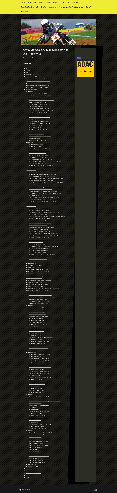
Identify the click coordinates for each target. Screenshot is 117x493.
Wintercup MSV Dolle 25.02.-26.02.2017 (37, 428)
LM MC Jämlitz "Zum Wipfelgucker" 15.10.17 (39, 396)
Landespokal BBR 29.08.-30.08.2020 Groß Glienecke (40, 295)
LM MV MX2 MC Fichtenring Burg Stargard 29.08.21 (38, 276)
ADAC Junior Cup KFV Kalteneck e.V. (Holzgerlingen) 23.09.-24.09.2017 (45, 401)
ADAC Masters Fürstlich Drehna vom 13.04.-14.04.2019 (41, 337)
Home (27, 68)
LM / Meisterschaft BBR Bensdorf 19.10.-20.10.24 (39, 144)
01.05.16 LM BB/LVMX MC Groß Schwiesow (39, 456)
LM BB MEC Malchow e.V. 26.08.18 (37, 365)
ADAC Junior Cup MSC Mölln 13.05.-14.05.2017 (39, 411)
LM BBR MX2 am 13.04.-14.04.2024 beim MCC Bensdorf (41, 165)
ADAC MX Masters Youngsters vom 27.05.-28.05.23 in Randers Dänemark (45, 193)
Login (96, 489)
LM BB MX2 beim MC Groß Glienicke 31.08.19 (39, 309)
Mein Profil (28, 70)
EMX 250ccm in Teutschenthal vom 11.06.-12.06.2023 (40, 189)
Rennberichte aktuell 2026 (31, 76)
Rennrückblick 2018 (31, 352)
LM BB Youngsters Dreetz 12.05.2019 (37, 329)
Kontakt (27, 475)
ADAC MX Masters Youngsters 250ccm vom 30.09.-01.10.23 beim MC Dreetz (45, 172)
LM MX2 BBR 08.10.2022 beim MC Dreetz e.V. (39, 210)
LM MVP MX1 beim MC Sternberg (36, 195)
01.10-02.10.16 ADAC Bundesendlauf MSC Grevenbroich (41, 434)
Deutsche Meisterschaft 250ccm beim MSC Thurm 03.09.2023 (42, 180)
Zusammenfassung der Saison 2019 (36, 307)
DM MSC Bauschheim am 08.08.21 (34, 282)
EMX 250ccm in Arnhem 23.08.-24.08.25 (37, 102)
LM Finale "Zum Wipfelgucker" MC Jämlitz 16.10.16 (40, 432)
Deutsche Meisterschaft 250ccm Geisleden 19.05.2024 (40, 159)
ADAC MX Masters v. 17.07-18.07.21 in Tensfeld (37, 284)
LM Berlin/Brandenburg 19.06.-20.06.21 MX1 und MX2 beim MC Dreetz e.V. (44, 288)
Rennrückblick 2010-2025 (31, 89)
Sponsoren (28, 470)
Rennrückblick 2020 (31, 292)
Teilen (79, 58)
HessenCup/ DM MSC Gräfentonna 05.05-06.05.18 (40, 377)
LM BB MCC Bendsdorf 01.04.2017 (36, 426)
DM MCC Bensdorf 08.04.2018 (35, 388)
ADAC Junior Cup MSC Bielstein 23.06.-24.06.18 (39, 371)
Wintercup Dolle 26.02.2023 (35, 203)
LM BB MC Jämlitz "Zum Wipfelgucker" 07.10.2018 (40, 354)
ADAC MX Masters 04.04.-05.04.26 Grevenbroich (38, 83)
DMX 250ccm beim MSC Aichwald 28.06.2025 (39, 112)
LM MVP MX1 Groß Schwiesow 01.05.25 (38, 129)
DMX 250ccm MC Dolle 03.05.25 (36, 127)
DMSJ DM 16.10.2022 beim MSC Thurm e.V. (38, 208)
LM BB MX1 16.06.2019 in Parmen (36, 320)
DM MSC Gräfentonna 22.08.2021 (34, 278)
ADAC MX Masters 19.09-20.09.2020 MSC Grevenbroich (41, 297)
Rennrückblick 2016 (31, 430)
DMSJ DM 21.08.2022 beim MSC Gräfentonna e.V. (40, 223)
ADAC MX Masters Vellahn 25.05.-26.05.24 (38, 157)
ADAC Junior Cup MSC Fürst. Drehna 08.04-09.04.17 (40, 424)
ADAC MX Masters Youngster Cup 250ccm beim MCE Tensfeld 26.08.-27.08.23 (46, 182)
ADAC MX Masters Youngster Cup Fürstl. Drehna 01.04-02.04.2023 (43, 201)
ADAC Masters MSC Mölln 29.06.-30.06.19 (38, 316)
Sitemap (28, 489)
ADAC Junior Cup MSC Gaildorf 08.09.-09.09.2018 (40, 360)
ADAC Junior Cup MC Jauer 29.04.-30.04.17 (38, 418)
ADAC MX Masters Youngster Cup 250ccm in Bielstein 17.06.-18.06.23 (44, 187)
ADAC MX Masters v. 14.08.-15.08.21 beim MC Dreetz (39, 280)
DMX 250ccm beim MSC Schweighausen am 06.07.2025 (41, 110)
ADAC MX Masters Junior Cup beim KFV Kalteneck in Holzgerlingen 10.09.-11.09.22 (47, 216)
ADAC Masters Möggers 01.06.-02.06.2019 (38, 322)
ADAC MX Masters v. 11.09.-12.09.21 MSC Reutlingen (39, 271)
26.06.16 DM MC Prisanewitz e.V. (36, 447)
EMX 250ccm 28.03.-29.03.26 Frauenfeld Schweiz (38, 85)
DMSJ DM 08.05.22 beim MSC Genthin (37, 252)
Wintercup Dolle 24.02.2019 (35, 350)
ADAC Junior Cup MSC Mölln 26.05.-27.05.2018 (39, 373)
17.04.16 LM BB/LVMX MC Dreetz (36, 458)
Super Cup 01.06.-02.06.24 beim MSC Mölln (38, 155)
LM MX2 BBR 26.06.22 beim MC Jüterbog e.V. (39, 237)
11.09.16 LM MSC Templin (35, 439)
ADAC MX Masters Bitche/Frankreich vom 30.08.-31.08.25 (41, 100)
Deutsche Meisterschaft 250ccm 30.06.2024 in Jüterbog (40, 148)
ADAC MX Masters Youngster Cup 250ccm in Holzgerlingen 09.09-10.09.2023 (46, 178)
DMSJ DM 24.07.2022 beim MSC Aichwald (38, 229)
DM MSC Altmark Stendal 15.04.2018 (37, 384)
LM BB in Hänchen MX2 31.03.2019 (37, 343)
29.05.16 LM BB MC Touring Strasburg (37, 451)
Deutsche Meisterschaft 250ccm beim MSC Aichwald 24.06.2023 (43, 184)
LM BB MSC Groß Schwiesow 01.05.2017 (38, 415)
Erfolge (27, 468)
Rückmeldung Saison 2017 (34, 407)
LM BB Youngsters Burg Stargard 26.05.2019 (38, 324)
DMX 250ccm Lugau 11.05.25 (35, 125)
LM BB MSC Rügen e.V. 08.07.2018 (36, 369)
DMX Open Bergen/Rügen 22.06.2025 (37, 114)
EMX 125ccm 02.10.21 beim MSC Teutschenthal (37, 269)
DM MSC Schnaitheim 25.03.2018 (36, 392)
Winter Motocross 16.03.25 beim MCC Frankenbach (40, 136)
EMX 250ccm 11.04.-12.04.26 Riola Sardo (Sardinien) (38, 81)
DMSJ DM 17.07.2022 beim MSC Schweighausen (39, 231)
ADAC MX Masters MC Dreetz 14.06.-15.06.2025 (39, 117)
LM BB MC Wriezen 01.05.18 (35, 379)
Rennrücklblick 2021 (31, 263)
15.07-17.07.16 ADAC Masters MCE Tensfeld (38, 445)
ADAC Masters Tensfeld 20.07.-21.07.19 (37, 314)
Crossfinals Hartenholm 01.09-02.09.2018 (38, 362)
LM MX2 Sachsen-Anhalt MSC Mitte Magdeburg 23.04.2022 (42, 254)
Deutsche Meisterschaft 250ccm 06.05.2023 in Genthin (40, 199)
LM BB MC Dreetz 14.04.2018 (35, 386)
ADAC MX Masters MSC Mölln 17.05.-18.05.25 (39, 123)
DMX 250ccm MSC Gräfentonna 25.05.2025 (38, 121)
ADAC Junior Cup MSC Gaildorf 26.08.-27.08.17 (39, 405)
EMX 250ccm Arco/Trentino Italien (36, 134)
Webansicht (95, 490)
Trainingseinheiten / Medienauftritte (33, 473)
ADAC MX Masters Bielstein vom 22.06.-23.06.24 (39, 151)
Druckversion (23, 489)
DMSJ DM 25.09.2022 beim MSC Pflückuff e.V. (39, 214)
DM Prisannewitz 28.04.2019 (35, 335)
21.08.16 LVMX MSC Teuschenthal (36, 443)
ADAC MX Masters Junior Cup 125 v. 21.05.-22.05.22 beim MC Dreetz (44, 246)
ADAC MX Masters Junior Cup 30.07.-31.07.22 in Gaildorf (41, 227)
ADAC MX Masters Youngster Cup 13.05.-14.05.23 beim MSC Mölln (44, 197)
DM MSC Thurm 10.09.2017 (35, 403)
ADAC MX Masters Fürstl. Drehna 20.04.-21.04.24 (40, 167)
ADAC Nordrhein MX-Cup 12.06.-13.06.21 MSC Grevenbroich (40, 290)
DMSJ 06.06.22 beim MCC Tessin (36, 242)
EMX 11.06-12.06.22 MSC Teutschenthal (37, 240)
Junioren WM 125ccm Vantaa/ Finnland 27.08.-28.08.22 (41, 220)
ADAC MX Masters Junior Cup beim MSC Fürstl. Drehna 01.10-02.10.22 (44, 212)
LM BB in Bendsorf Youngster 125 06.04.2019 (39, 341)
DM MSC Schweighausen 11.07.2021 (35, 286)
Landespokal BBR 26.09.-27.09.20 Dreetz (38, 299)
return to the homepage (40, 57)
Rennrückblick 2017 (31, 394)
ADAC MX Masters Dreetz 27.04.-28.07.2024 (38, 163)
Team (27, 72)
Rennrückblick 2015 (31, 464)
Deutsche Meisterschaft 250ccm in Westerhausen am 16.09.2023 (42, 176)
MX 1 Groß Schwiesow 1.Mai (35, 333)
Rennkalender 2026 (30, 74)
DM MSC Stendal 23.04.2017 (35, 420)
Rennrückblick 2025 (31, 91)
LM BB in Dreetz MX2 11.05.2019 (36, 331)
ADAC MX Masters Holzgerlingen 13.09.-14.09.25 (40, 95)
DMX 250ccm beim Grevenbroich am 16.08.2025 (39, 104)
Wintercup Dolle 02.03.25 (34, 138)
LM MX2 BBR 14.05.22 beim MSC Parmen (38, 250)
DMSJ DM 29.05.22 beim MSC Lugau (37, 244)
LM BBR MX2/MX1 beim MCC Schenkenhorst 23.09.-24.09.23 (42, 174)
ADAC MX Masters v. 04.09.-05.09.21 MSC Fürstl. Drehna (40, 273)
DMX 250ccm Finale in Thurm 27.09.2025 (38, 93)
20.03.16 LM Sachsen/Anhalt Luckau (37, 462)
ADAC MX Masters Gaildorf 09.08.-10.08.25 (38, 106)
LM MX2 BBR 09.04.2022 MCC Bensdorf (38, 261)
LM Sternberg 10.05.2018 (34, 375)
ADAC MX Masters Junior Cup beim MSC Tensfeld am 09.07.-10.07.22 (44, 233)
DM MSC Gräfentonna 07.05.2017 (36, 413)
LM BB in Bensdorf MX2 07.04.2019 (37, 339)
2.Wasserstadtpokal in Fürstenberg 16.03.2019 (38, 348)
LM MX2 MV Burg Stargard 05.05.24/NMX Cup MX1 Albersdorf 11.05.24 (45, 161)
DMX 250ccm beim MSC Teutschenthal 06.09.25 (39, 98)
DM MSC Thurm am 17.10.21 (33, 267)
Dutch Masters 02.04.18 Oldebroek (36, 390)
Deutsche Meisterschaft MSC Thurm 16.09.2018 (39, 358)
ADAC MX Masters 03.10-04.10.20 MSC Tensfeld (39, 301)
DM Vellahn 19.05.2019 (34, 326)
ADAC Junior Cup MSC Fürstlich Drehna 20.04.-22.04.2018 (42, 381)
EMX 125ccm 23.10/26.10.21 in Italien (35, 265)
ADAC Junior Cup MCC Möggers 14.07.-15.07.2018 (40, 367)
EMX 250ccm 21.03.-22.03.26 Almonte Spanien (37, 87)
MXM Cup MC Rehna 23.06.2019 (36, 318)
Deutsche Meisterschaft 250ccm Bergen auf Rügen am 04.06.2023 (43, 191)
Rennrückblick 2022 (31, 206)
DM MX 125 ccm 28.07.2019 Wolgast (37, 312)
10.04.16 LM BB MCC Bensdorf (36, 460)
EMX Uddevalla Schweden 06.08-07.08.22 (38, 225)
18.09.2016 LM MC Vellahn (35, 437)
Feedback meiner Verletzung (35, 409)
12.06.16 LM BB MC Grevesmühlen (36, 449)
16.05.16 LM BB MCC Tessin (35, 454)
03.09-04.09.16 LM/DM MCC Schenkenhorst (38, 441)
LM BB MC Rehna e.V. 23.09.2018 (36, 356)
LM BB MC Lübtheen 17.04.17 (35, 422)
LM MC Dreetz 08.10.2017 (34, 398)
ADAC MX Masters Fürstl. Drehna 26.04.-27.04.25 (40, 131)
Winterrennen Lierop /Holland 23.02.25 (37, 140)
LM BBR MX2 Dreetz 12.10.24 (35, 146)
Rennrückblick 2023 (31, 170)
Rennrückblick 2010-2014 (32, 466)
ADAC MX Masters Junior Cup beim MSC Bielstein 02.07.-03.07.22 (43, 235)
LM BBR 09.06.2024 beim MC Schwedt (37, 153)
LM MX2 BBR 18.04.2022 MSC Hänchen (38, 256)
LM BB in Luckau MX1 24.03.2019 (36, 345)
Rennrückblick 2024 (31, 142)
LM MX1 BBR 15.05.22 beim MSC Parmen (38, 248)
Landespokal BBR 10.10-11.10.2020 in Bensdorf (39, 303)
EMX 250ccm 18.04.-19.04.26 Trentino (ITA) (37, 78)
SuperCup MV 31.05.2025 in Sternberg (37, 119)
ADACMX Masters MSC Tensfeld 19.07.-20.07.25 (39, 108)
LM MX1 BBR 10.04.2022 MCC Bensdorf (38, 259)
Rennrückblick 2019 (31, 305)
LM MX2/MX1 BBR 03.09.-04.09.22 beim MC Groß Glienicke (42, 218)
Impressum (28, 477)
